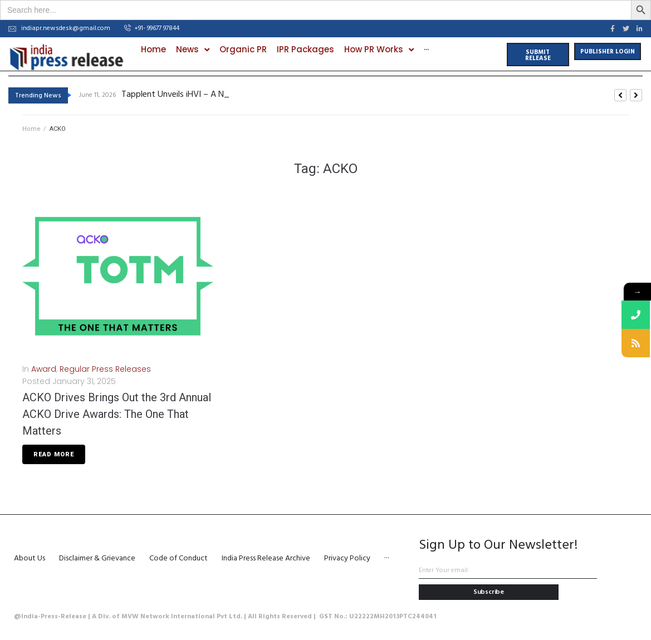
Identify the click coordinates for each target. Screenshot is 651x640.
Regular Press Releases (105, 368)
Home (31, 128)
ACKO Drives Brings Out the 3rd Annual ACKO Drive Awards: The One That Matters (116, 413)
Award (43, 368)
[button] (151, 28)
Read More (53, 453)
